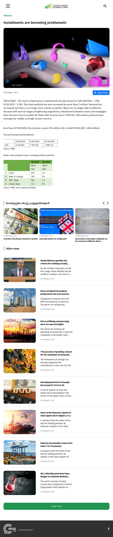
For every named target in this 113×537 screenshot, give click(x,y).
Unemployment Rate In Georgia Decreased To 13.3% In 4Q (55, 384)
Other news (12, 248)
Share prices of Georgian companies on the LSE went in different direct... (91, 240)
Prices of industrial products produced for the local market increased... (54, 293)
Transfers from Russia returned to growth (21, 239)
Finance (8, 15)
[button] (103, 203)
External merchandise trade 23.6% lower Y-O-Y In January (56, 444)
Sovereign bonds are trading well (53, 239)
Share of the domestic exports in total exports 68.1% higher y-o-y (55, 414)
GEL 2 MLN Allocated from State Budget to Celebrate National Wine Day (54, 475)
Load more (56, 506)
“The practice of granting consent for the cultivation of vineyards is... (56, 353)
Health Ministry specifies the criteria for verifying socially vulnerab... (53, 262)
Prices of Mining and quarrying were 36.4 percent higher (54, 323)
